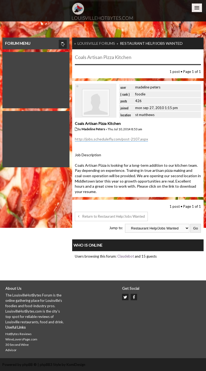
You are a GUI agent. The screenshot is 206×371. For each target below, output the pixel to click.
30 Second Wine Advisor (17, 347)
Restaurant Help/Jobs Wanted (151, 43)
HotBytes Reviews (18, 334)
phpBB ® (29, 364)
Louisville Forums (96, 43)
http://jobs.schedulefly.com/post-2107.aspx (111, 139)
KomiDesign (76, 364)
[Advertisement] (36, 79)
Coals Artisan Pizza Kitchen (103, 57)
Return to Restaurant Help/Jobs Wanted (111, 216)
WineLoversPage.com (21, 339)
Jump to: (116, 228)
